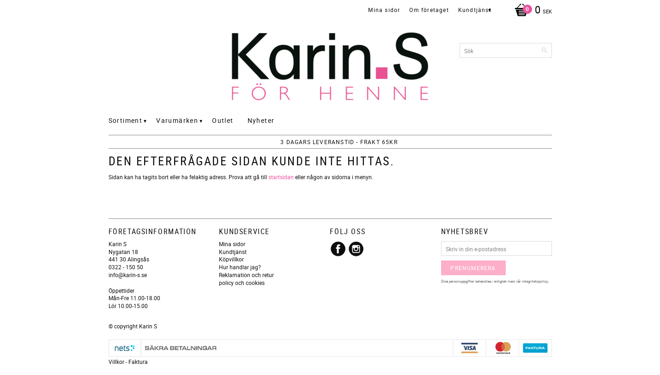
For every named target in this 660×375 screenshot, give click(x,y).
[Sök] (545, 50)
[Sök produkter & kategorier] (506, 50)
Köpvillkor (231, 259)
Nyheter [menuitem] (261, 120)
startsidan (281, 177)
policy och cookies (242, 282)
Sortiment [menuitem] (126, 120)
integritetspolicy (535, 281)
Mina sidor (232, 244)
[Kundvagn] (531, 10)
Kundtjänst (233, 251)
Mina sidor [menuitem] (384, 9)
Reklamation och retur (246, 274)
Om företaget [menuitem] (428, 9)
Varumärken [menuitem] (177, 120)
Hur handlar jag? (240, 267)
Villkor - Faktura (128, 361)
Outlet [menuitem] (222, 120)
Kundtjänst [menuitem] (474, 9)
